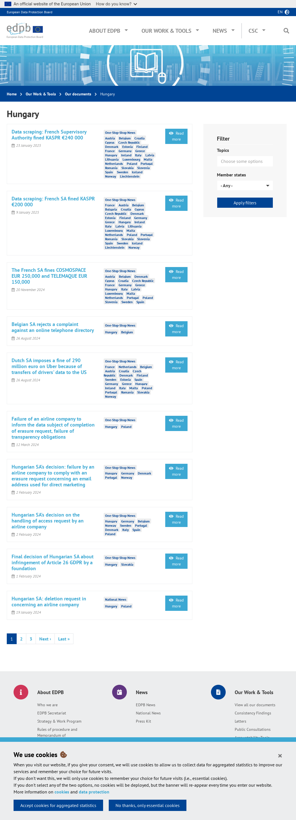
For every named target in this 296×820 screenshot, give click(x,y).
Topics (223, 150)
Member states (231, 175)
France (110, 150)
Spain (109, 172)
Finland (141, 146)
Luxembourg (131, 159)
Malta (148, 159)
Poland (132, 163)
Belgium (125, 138)
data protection (94, 792)
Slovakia (127, 167)
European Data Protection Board (29, 12)
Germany (125, 150)
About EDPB (104, 30)
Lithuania (112, 159)
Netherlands (114, 163)
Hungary (111, 155)
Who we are (47, 704)
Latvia (149, 155)
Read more (176, 136)
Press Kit (143, 721)
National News (148, 713)
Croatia (139, 138)
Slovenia (143, 167)
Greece (140, 150)
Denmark (111, 146)
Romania (111, 167)
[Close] (280, 755)
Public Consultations (253, 729)
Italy (138, 155)
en (280, 11)
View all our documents (255, 704)
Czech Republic (129, 142)
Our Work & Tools (166, 30)
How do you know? (116, 3)
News (220, 30)
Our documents (78, 94)
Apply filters (245, 202)
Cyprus (109, 142)
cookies (62, 792)
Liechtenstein (130, 176)
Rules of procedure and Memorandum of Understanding (57, 735)
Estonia (127, 146)
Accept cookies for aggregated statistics (58, 805)
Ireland (126, 155)
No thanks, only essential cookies (148, 805)
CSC (253, 30)
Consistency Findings (253, 713)
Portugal (147, 163)
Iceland (137, 172)
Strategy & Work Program (59, 721)
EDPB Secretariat (51, 713)
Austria (110, 138)
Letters (240, 721)
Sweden (122, 172)
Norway (110, 176)
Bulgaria (111, 209)
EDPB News (145, 704)
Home (12, 94)
